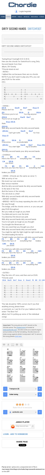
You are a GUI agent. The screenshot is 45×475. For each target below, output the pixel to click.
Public (20, 16)
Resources (34, 16)
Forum (41, 16)
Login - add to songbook (15, 434)
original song (21, 327)
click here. (18, 336)
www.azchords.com (10, 330)
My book (26, 16)
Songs (8, 16)
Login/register (25, 11)
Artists (14, 16)
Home (3, 16)
